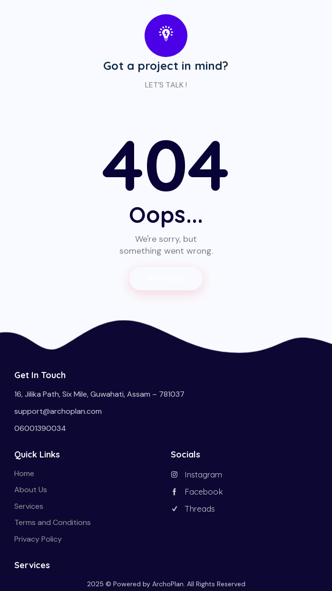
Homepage (166, 278)
